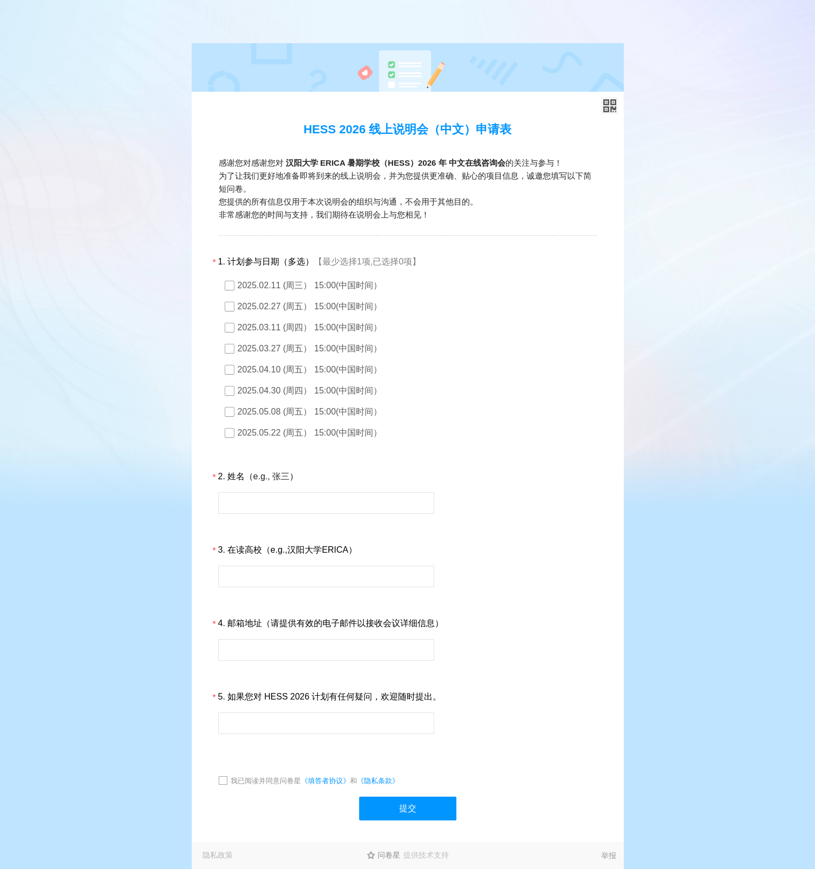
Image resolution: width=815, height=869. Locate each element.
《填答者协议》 (325, 781)
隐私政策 (218, 855)
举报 (608, 855)
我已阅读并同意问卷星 (266, 781)
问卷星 (389, 855)
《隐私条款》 (378, 781)
